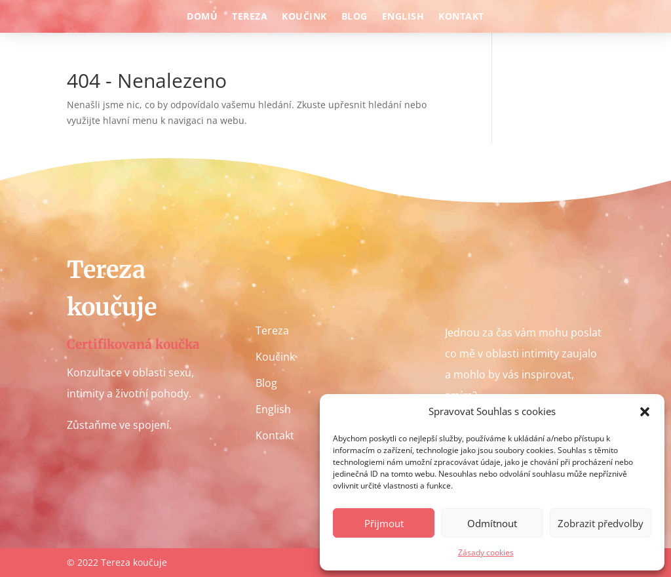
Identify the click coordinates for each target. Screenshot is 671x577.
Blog (354, 17)
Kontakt (461, 17)
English (403, 17)
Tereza (249, 17)
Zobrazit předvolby (600, 523)
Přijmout (384, 523)
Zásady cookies (486, 552)
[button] (644, 411)
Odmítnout (492, 523)
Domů (202, 17)
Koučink (304, 17)
